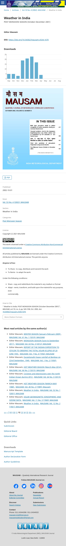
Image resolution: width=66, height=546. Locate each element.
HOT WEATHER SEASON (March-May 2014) (43, 367)
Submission (9, 426)
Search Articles (15, 505)
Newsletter (37, 495)
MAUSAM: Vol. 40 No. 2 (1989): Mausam (33, 387)
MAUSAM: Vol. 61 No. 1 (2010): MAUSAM (27, 337)
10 (14, 412)
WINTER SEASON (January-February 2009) (42, 334)
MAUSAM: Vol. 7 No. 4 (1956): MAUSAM (37, 354)
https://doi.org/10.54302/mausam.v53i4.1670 (29, 39)
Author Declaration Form (15, 456)
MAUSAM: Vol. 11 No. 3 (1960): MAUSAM (40, 400)
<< (5, 412)
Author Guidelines (12, 461)
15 (27, 412)
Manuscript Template (13, 451)
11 (17, 412)
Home (6, 10)
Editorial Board (10, 431)
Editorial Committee (16, 498)
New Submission (39, 505)
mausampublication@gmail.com (21, 518)
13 (22, 412)
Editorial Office (10, 436)
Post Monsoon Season (12, 221)
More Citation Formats (13, 317)
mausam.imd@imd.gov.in (18, 515)
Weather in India (31, 390)
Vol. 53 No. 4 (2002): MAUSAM (33, 10)
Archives (15, 10)
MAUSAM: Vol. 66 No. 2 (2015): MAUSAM (27, 370)
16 (30, 412)
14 (24, 412)
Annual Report (38, 498)
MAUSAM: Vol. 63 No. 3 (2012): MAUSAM (33, 344)
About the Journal (16, 495)
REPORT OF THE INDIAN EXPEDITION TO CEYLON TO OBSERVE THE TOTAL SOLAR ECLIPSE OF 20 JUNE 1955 (34, 350)
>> (34, 412)
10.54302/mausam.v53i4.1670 (14, 312)
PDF (8, 177)
